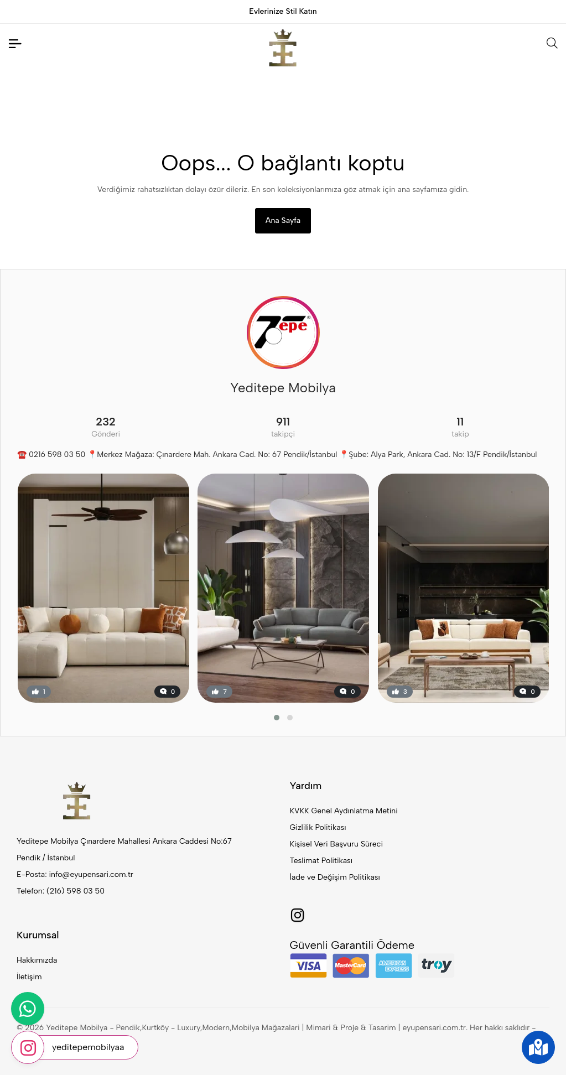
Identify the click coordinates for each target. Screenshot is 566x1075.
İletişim (29, 976)
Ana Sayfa (283, 220)
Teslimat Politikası (321, 860)
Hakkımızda (37, 960)
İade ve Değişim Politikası (335, 877)
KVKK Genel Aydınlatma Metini (344, 811)
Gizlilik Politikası (318, 827)
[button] (276, 717)
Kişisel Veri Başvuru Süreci (336, 844)
